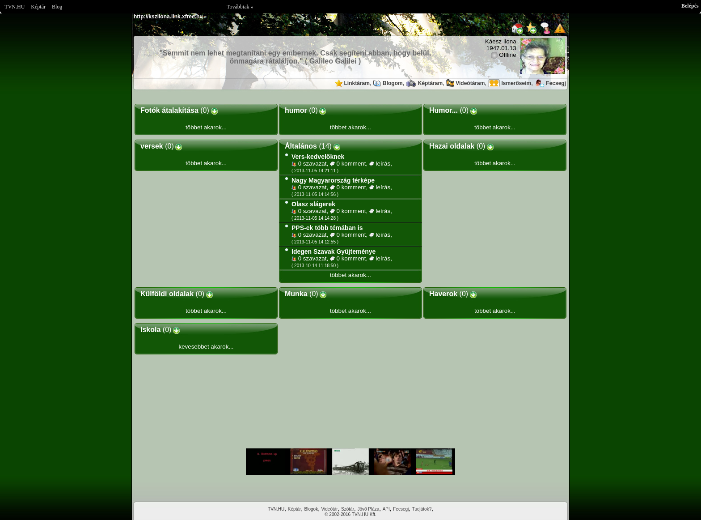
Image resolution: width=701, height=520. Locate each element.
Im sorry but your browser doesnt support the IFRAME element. (350, 461)
